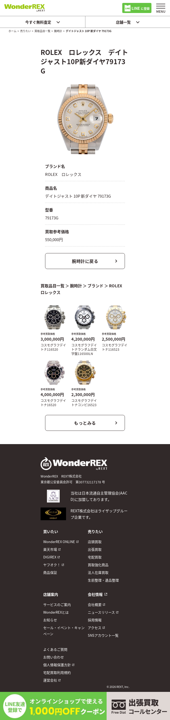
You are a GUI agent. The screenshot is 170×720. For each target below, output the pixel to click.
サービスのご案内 (57, 604)
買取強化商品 (98, 564)
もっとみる (85, 423)
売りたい (25, 31)
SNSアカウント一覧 (103, 635)
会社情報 (95, 594)
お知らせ (50, 619)
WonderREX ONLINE (59, 541)
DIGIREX (49, 556)
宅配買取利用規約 (57, 672)
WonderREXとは (56, 612)
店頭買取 (95, 541)
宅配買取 (95, 556)
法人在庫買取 (98, 572)
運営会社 (50, 680)
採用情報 (95, 619)
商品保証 (50, 572)
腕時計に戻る (85, 261)
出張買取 (95, 549)
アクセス (94, 627)
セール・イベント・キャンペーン (64, 630)
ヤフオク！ (51, 564)
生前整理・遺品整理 (103, 580)
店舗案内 (50, 594)
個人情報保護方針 (57, 664)
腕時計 (58, 31)
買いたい (50, 531)
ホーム (12, 31)
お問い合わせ (53, 657)
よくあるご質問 (55, 649)
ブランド (95, 285)
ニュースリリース (101, 612)
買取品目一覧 (42, 31)
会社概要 (95, 604)
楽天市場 (50, 549)
